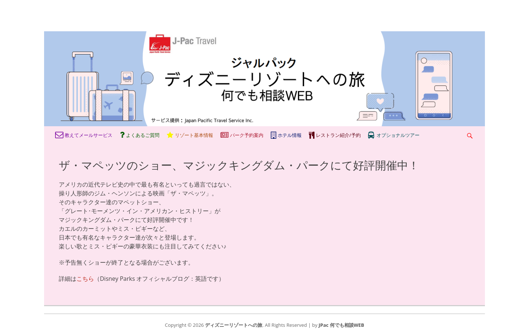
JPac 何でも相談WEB (341, 325)
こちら (85, 279)
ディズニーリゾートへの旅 (233, 325)
